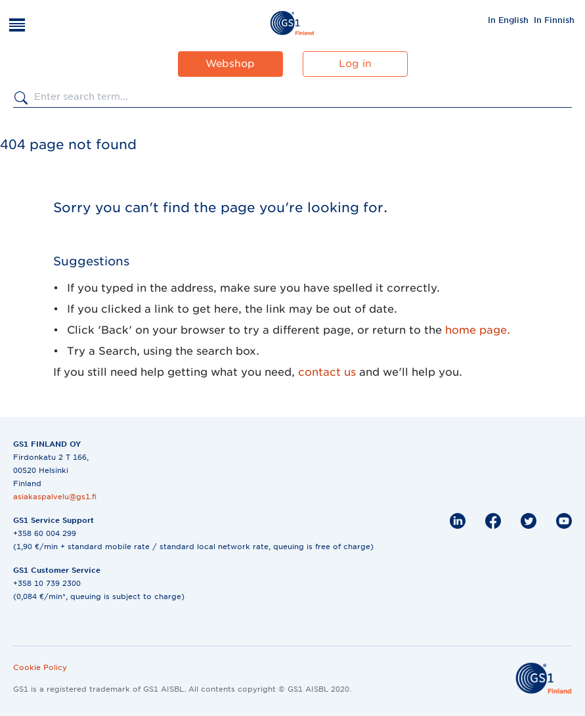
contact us (327, 372)
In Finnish (554, 20)
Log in (355, 64)
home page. (477, 330)
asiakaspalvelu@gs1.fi (55, 496)
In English (508, 20)
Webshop (230, 64)
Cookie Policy (40, 667)
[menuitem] (508, 20)
